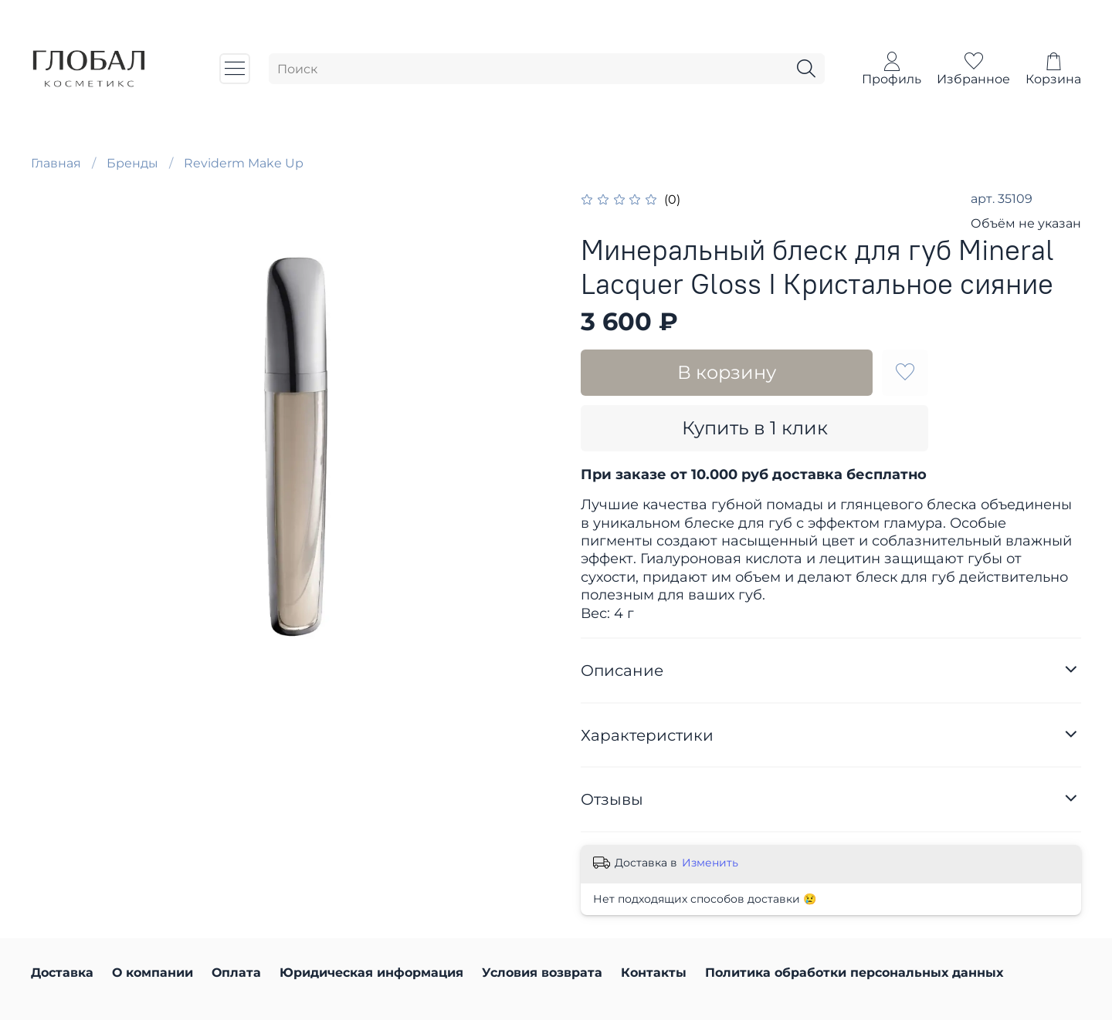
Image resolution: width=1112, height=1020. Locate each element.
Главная (56, 163)
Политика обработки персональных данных (854, 972)
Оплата (236, 972)
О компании (152, 972)
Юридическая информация (371, 972)
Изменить (710, 863)
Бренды (132, 163)
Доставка (62, 972)
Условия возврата (542, 972)
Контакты (654, 972)
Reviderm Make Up (243, 163)
